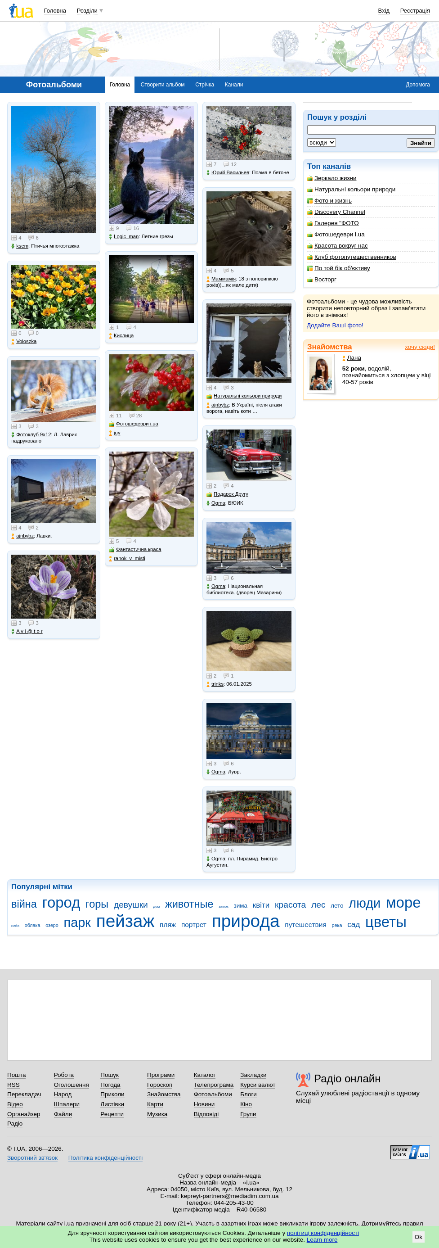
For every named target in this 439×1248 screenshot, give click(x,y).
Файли (63, 1114)
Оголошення (71, 1084)
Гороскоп (159, 1084)
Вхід (384, 10)
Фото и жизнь (329, 200)
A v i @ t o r (26, 631)
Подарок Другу (227, 494)
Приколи (112, 1094)
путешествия (306, 924)
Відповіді (206, 1114)
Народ (63, 1094)
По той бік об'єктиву (338, 268)
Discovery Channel (336, 211)
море (403, 902)
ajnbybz (22, 536)
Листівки (112, 1104)
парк (77, 922)
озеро (51, 925)
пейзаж (125, 921)
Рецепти (112, 1114)
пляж (168, 924)
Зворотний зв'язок (32, 1157)
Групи (248, 1114)
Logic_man (124, 237)
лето (337, 905)
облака (32, 925)
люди (365, 903)
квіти (261, 905)
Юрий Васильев (227, 173)
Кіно (246, 1104)
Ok (418, 1237)
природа (246, 921)
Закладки (253, 1075)
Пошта (16, 1075)
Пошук (109, 1075)
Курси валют (257, 1084)
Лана (351, 357)
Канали (234, 84)
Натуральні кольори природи (351, 189)
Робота (64, 1075)
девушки (131, 904)
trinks (215, 684)
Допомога (418, 84)
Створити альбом (163, 84)
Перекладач (24, 1094)
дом (156, 906)
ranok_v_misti (127, 558)
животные (189, 904)
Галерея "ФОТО (333, 223)
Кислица (121, 336)
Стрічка (204, 84)
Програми (161, 1075)
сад (353, 924)
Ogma (215, 503)
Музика (157, 1114)
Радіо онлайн (347, 1078)
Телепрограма (214, 1084)
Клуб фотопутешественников (351, 256)
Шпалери (67, 1104)
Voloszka (23, 341)
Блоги (248, 1094)
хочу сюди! (420, 347)
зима (240, 905)
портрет (193, 924)
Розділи (87, 10)
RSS (13, 1084)
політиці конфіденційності (323, 1233)
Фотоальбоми (213, 1094)
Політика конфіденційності (105, 1157)
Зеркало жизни (332, 178)
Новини (204, 1104)
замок (223, 906)
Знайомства (329, 347)
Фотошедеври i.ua (336, 234)
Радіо (14, 1123)
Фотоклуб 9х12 (31, 435)
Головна (55, 10)
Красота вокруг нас (337, 245)
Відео (15, 1104)
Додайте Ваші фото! (335, 325)
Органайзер (23, 1114)
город (61, 902)
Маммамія (221, 279)
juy (114, 433)
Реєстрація (415, 10)
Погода (110, 1084)
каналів (337, 166)
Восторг (321, 279)
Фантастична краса (135, 549)
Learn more (322, 1239)
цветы (386, 921)
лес (318, 904)
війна (24, 904)
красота (290, 904)
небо (15, 926)
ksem (19, 246)
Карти (155, 1104)
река (337, 925)
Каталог (205, 1075)
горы (96, 904)
